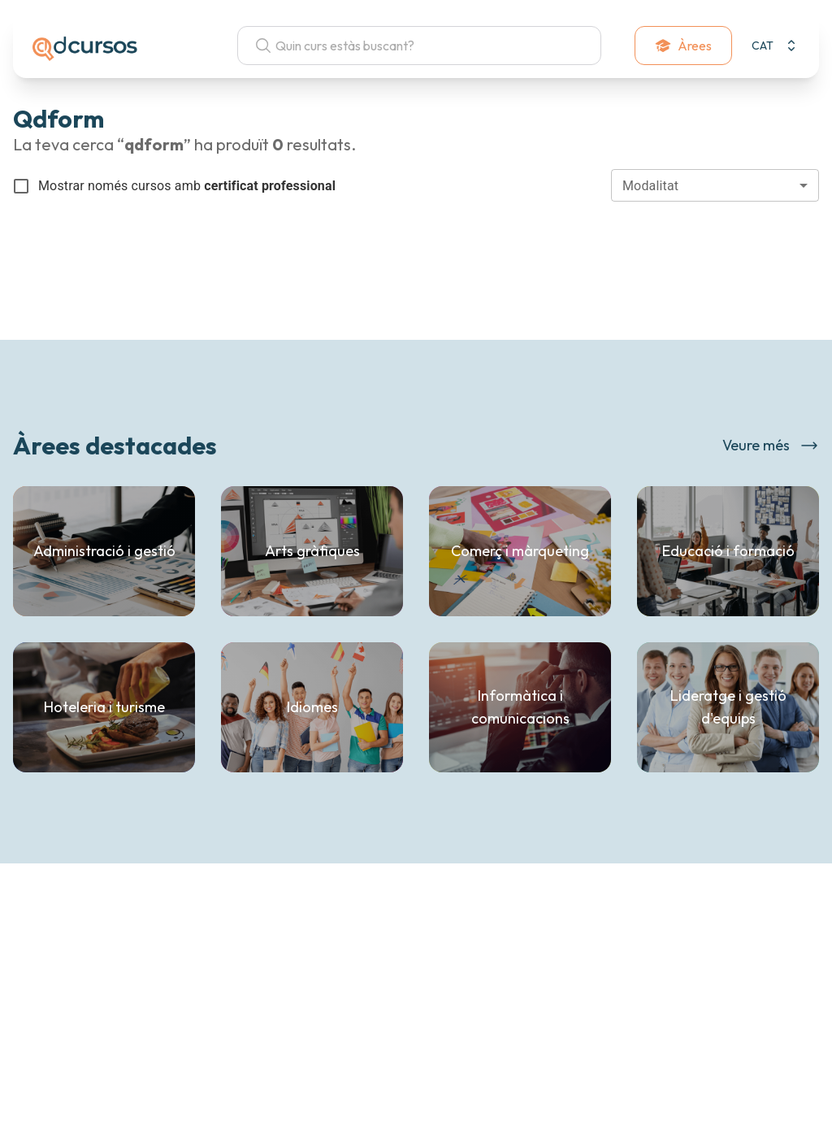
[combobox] (715, 185)
